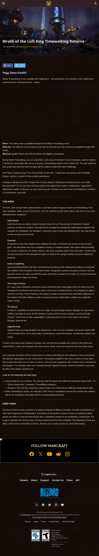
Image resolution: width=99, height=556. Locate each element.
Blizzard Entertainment (33, 46)
